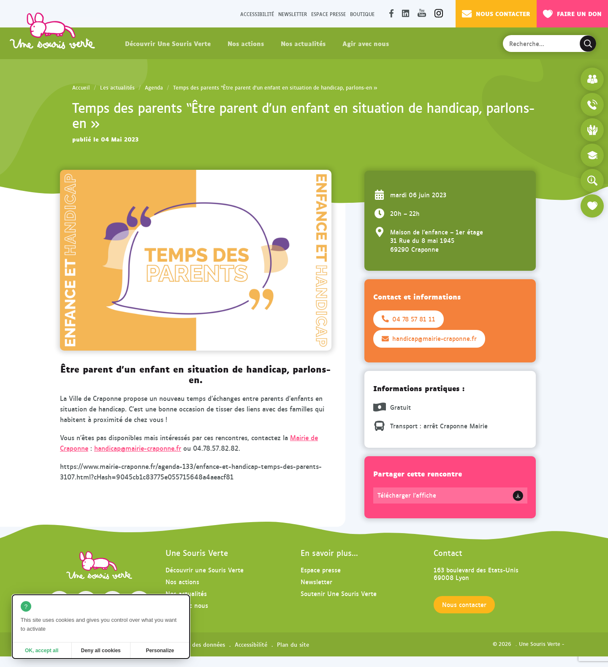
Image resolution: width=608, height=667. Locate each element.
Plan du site (293, 644)
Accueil (81, 87)
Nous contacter (496, 13)
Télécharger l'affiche (406, 495)
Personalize (160, 650)
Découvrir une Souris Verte (205, 569)
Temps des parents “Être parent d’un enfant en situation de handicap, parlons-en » (275, 87)
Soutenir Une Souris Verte (339, 593)
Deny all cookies (101, 650)
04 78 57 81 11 (408, 319)
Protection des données (193, 644)
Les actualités (117, 87)
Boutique (362, 14)
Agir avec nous (365, 43)
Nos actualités (303, 43)
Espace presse (328, 14)
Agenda (154, 87)
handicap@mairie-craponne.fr (137, 448)
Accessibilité (257, 14)
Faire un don (572, 13)
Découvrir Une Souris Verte (168, 43)
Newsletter (292, 14)
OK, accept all (41, 650)
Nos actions (246, 43)
